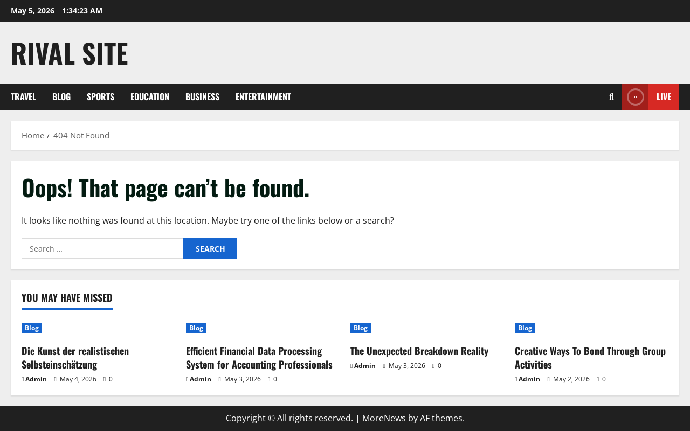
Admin (36, 379)
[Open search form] (611, 96)
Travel (23, 96)
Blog (61, 96)
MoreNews (384, 418)
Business (202, 96)
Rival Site (69, 52)
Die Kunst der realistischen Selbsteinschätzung (75, 357)
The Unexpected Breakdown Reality (419, 351)
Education (149, 96)
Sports (100, 96)
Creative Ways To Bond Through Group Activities (590, 357)
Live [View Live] (646, 97)
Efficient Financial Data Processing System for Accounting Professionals (259, 357)
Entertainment (263, 96)
